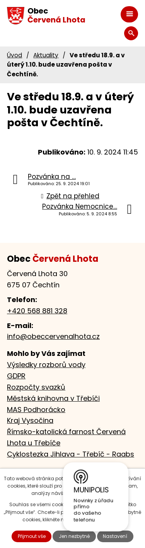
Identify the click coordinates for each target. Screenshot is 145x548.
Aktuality (45, 55)
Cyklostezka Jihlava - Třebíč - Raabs (70, 454)
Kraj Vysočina (30, 420)
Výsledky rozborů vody (46, 364)
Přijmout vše (32, 536)
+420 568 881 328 (37, 311)
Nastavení (115, 536)
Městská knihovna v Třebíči (53, 398)
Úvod (14, 55)
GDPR (16, 376)
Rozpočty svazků (36, 387)
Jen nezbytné (74, 536)
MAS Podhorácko (36, 409)
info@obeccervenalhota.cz (53, 336)
